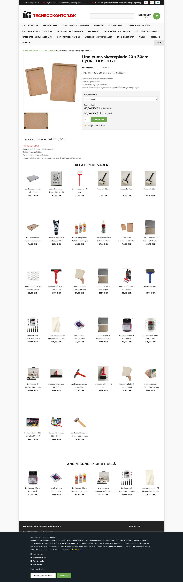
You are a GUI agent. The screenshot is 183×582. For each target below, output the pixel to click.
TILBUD (142, 37)
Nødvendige (38, 554)
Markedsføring (39, 557)
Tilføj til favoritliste (94, 125)
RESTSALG (155, 37)
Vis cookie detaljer (37, 569)
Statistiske (37, 564)
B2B (158, 42)
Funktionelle (38, 561)
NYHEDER (26, 42)
